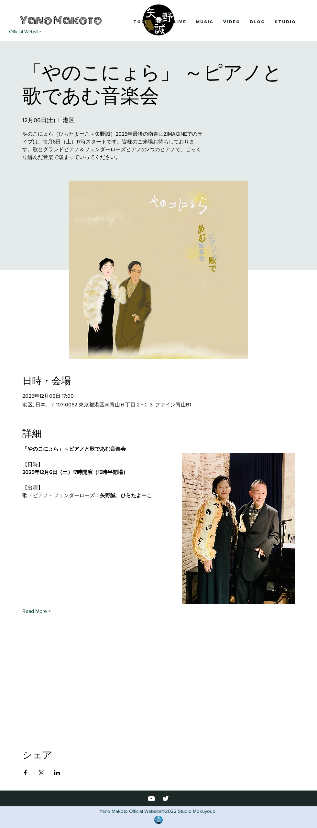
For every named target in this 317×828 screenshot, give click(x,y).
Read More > (36, 611)
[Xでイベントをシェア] (41, 772)
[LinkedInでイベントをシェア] (57, 772)
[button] (180, 21)
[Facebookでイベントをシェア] (25, 772)
